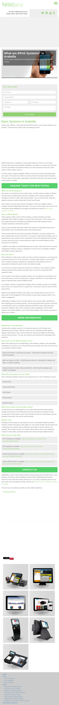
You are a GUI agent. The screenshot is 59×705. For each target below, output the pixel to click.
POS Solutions (8, 682)
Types (4, 684)
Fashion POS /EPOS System (13, 690)
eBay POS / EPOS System (12, 694)
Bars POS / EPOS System (12, 688)
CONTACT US (29, 469)
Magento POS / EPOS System (13, 699)
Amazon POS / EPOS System (13, 697)
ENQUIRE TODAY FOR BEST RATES (29, 185)
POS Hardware (9, 680)
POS (4, 676)
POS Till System (9, 678)
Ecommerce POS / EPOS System (14, 692)
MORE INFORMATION (29, 317)
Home (4, 674)
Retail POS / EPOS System (12, 686)
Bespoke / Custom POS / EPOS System (16, 701)
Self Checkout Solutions (10, 703)
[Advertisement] (29, 32)
